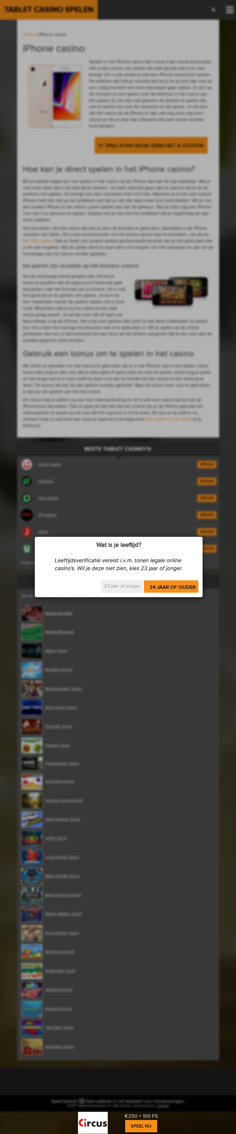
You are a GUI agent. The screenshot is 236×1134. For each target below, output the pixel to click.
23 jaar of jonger (122, 586)
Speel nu (141, 1126)
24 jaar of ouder (173, 587)
